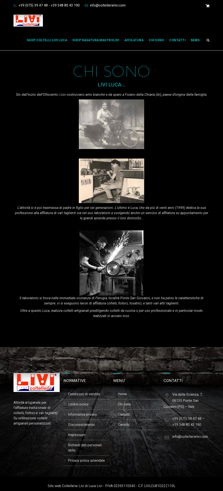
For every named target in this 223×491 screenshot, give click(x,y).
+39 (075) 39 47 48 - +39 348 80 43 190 (49, 5)
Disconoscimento (81, 425)
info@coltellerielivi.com (107, 5)
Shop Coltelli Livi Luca (47, 40)
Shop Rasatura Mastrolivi (95, 40)
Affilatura (134, 40)
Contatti (177, 40)
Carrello (124, 425)
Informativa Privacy (82, 414)
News (195, 40)
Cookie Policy (78, 404)
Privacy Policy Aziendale (86, 460)
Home (122, 394)
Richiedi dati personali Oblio (85, 447)
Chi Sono (156, 40)
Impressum (76, 435)
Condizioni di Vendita (84, 394)
